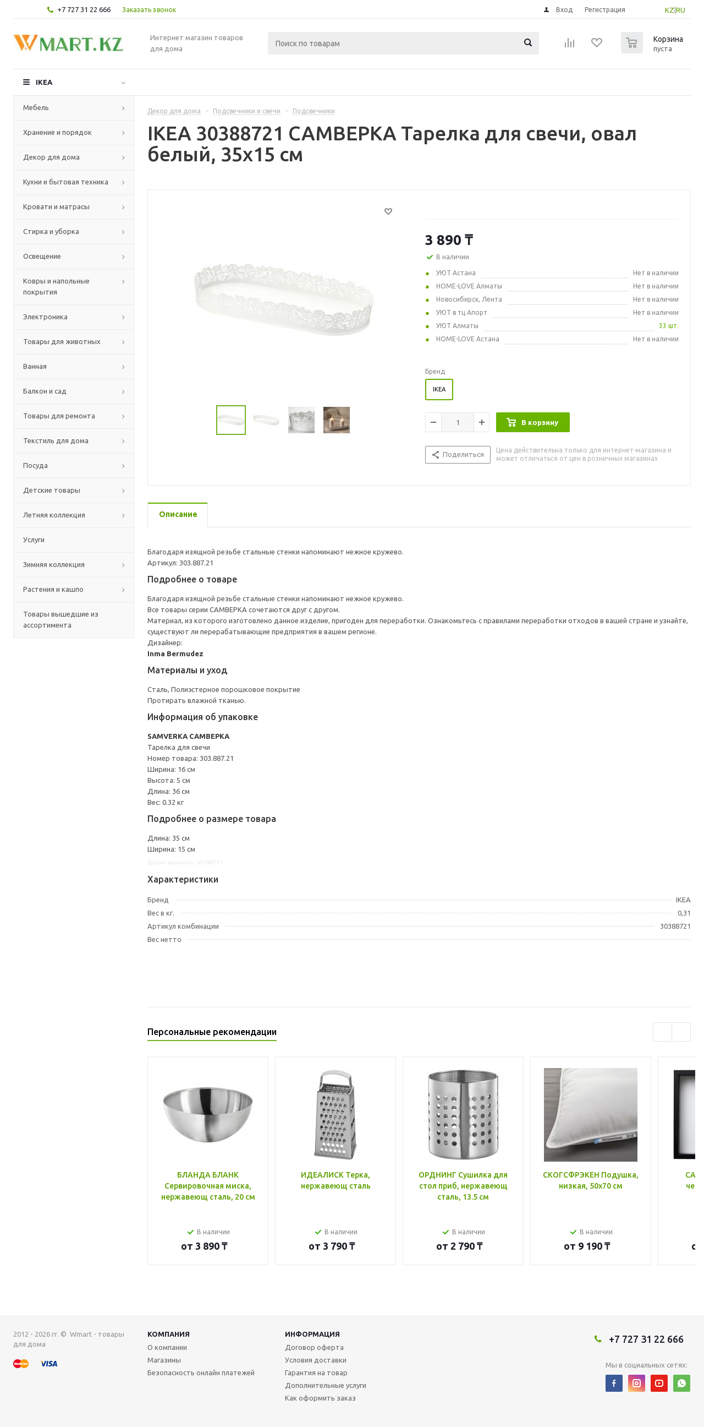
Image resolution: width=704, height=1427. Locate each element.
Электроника (45, 316)
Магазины (164, 1360)
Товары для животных (62, 341)
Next (681, 1032)
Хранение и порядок (57, 132)
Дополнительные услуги (325, 1385)
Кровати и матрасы (56, 206)
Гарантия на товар (316, 1372)
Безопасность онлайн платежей (201, 1372)
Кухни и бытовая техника (65, 182)
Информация (312, 1334)
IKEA (44, 82)
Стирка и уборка (51, 231)
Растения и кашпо (53, 589)
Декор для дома (51, 157)
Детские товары (51, 490)
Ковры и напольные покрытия (56, 286)
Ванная (35, 366)
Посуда (35, 465)
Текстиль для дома (56, 440)
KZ (669, 10)
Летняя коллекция (54, 515)
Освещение (42, 256)
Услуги (34, 539)
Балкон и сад (45, 391)
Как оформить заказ (320, 1398)
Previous (662, 1032)
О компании (167, 1347)
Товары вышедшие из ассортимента (60, 619)
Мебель (36, 107)
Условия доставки (315, 1360)
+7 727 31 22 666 (84, 9)
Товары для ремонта (59, 416)
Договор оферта (314, 1347)
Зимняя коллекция (54, 564)
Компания (168, 1334)
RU (680, 10)
